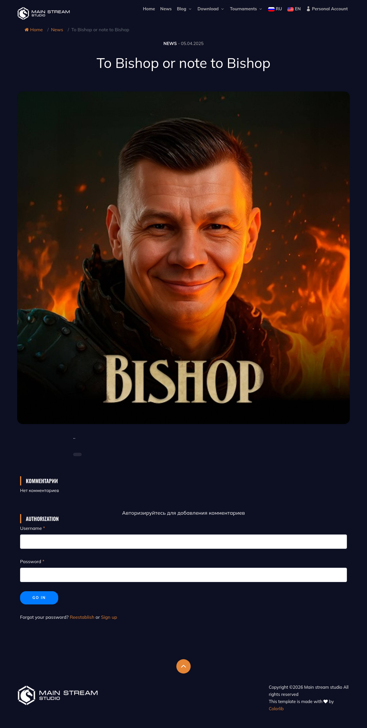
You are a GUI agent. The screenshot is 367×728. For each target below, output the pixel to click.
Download (211, 8)
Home (149, 8)
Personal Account (327, 8)
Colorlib (276, 708)
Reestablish (82, 617)
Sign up (109, 617)
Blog (184, 8)
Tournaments (246, 8)
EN (294, 8)
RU (275, 8)
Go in (39, 597)
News (166, 8)
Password (30, 561)
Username (31, 528)
